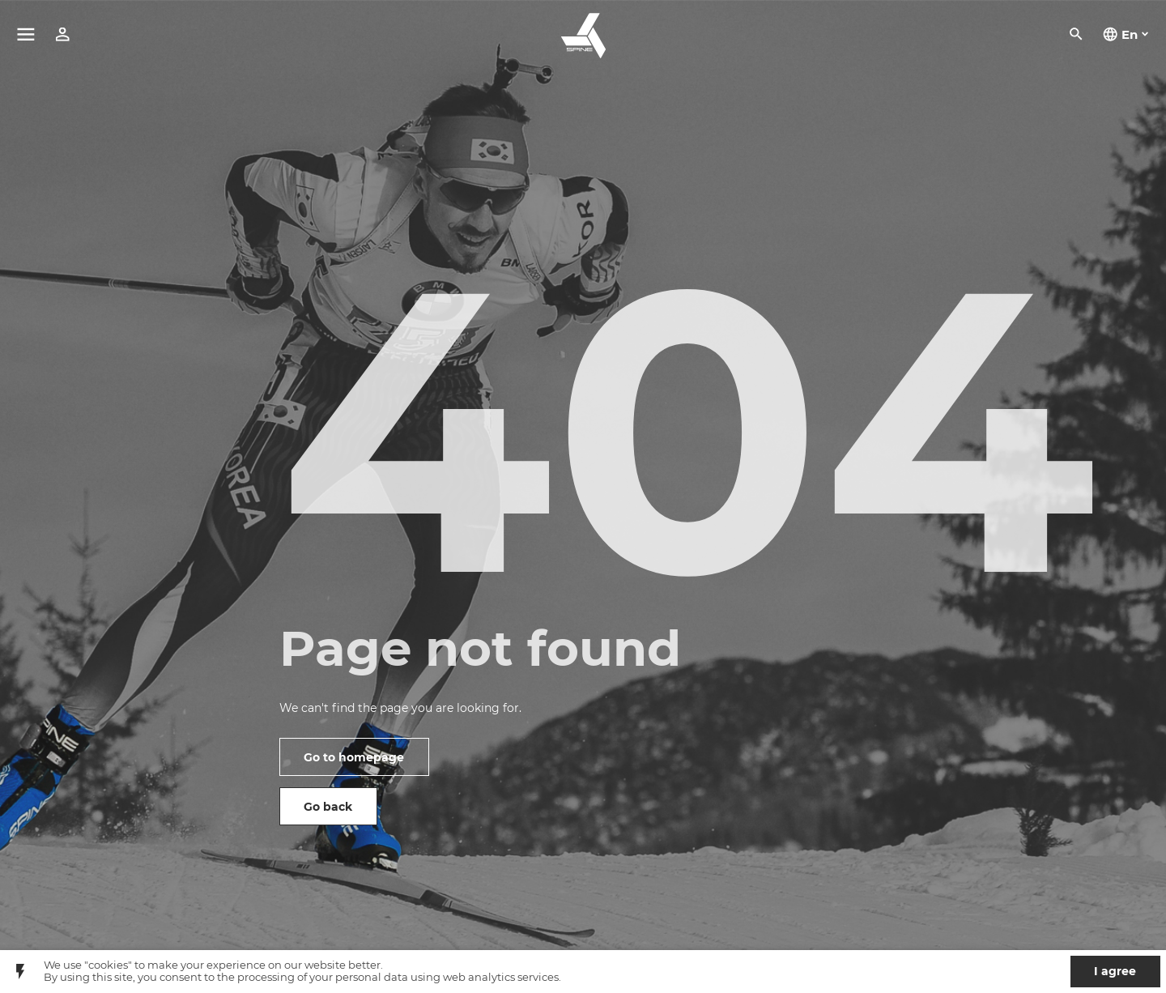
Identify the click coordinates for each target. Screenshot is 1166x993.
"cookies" (108, 965)
